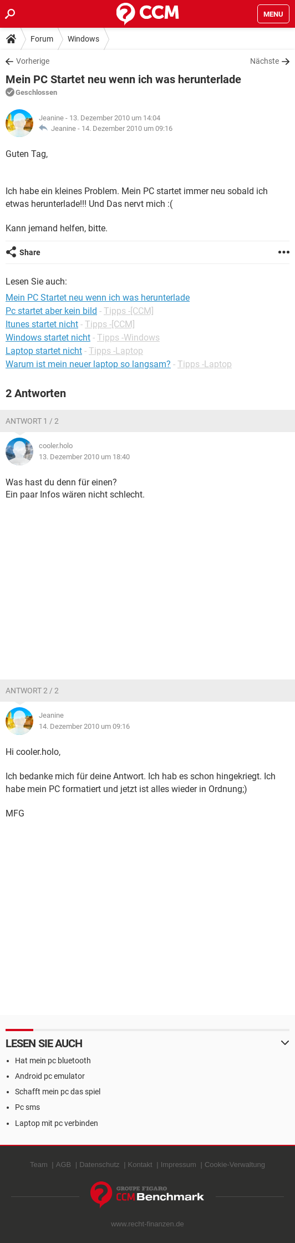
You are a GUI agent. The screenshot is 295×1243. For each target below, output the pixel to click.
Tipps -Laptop (116, 351)
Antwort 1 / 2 (32, 421)
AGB (63, 1164)
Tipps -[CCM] (129, 311)
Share (29, 252)
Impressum (178, 1164)
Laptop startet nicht (44, 351)
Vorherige (32, 61)
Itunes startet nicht (42, 324)
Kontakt (140, 1164)
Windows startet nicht (48, 337)
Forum (41, 38)
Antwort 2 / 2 (32, 690)
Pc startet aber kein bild (51, 311)
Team (39, 1164)
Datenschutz (99, 1164)
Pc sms (27, 1107)
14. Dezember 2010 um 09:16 (127, 128)
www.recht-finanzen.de (147, 1224)
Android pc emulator (50, 1076)
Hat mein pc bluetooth (53, 1060)
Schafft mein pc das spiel (57, 1091)
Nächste (264, 61)
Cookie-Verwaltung (235, 1164)
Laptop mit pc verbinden (56, 1123)
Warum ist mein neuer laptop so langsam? (88, 364)
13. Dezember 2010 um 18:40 (84, 457)
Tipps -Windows (128, 337)
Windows (83, 38)
